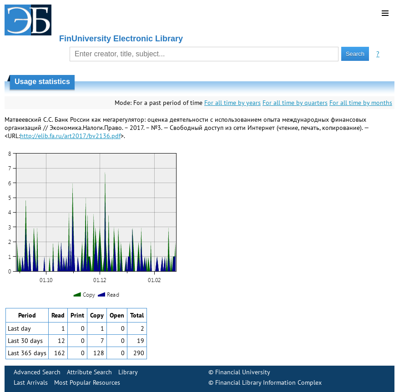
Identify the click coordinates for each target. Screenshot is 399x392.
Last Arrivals (31, 382)
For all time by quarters (295, 103)
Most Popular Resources (87, 382)
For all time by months (360, 103)
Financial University (242, 372)
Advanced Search (37, 372)
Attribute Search (89, 372)
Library (128, 372)
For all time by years (232, 103)
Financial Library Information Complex (268, 382)
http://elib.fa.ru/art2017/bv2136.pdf (70, 136)
